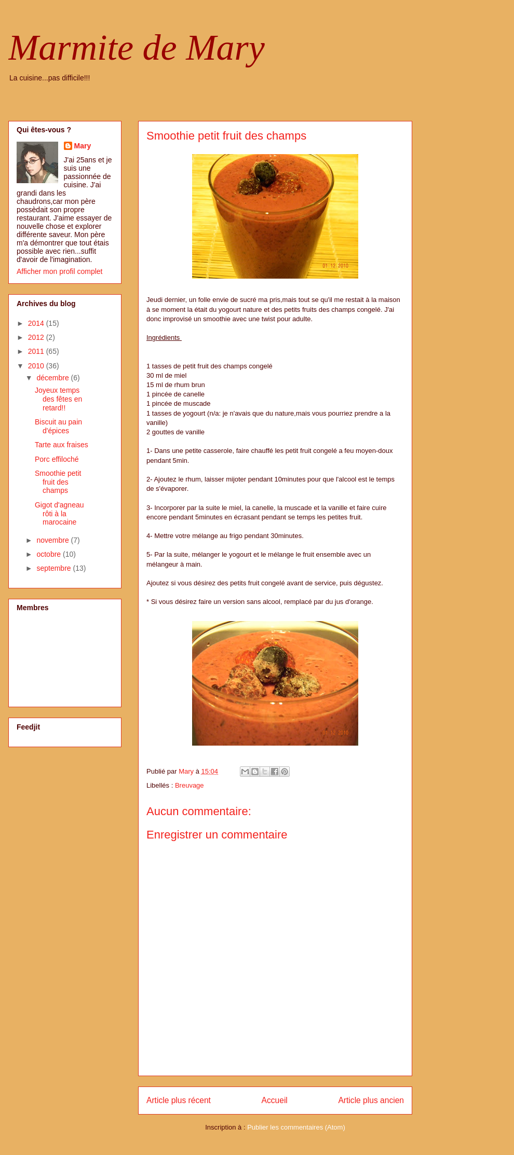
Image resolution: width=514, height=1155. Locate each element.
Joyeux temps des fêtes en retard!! (58, 399)
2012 (37, 337)
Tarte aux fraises (61, 445)
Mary (82, 146)
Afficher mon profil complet (59, 271)
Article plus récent (178, 1100)
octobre (49, 554)
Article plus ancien (371, 1100)
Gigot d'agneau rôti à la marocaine (59, 514)
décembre (53, 378)
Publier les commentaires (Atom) (296, 1127)
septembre (54, 568)
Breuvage (189, 785)
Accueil (275, 1100)
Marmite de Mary (136, 47)
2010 (37, 366)
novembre (53, 540)
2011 (37, 351)
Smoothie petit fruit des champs (58, 482)
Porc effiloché (57, 459)
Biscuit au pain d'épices (58, 426)
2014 (37, 323)
